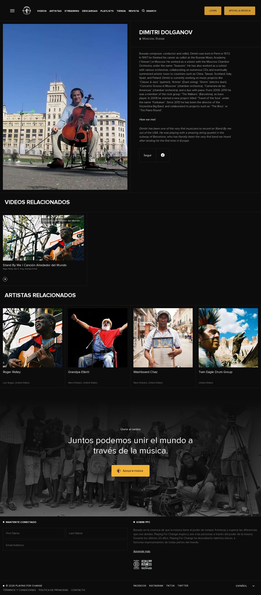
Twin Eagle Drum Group (215, 372)
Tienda (121, 11)
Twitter (183, 585)
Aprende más (141, 551)
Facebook (139, 585)
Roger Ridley (12, 372)
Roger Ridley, (8, 269)
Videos (42, 11)
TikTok (170, 585)
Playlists (107, 11)
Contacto (78, 590)
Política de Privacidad (53, 590)
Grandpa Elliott (31, 269)
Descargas (90, 11)
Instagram (156, 585)
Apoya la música (130, 471)
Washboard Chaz (145, 372)
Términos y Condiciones (19, 590)
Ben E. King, (19, 269)
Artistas (55, 11)
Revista (134, 11)
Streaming (72, 11)
